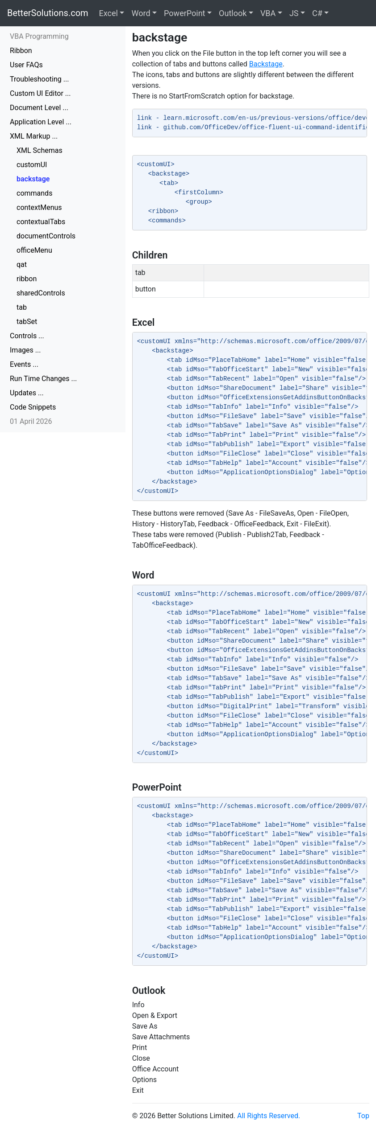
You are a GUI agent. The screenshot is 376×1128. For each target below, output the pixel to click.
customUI (32, 164)
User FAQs (26, 65)
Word (140, 13)
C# (317, 13)
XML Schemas (40, 150)
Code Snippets (33, 407)
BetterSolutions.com (47, 13)
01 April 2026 (31, 421)
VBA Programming (39, 36)
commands (34, 193)
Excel (108, 13)
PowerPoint (184, 13)
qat (22, 264)
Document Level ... (39, 107)
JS (294, 13)
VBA (268, 13)
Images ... (25, 350)
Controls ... (27, 336)
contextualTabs (41, 221)
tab (22, 307)
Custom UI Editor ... (40, 93)
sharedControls (41, 293)
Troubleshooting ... (39, 79)
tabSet (27, 321)
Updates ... (27, 393)
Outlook (232, 13)
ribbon (27, 279)
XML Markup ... (34, 136)
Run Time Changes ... (43, 378)
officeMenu (34, 250)
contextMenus (39, 207)
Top (363, 1116)
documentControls (46, 236)
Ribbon (21, 50)
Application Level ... (40, 122)
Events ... (24, 364)
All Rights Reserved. (268, 1116)
